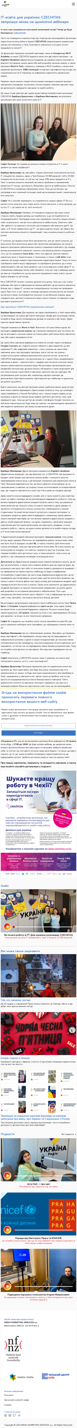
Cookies (8, 1405)
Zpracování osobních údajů (16, 1400)
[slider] (14, 927)
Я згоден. (38, 733)
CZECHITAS (19, 33)
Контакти (8, 1395)
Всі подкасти (68, 1134)
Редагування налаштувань (38, 725)
